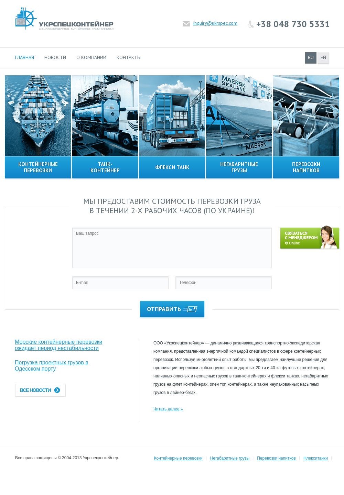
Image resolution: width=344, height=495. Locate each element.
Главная (24, 57)
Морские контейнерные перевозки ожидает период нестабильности (58, 345)
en (323, 57)
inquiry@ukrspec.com (215, 23)
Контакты (129, 57)
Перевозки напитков (276, 458)
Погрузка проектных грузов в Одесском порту (51, 366)
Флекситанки (315, 458)
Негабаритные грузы (230, 458)
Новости (55, 57)
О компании (91, 57)
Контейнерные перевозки (178, 458)
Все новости (40, 390)
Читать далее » (168, 409)
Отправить (172, 309)
